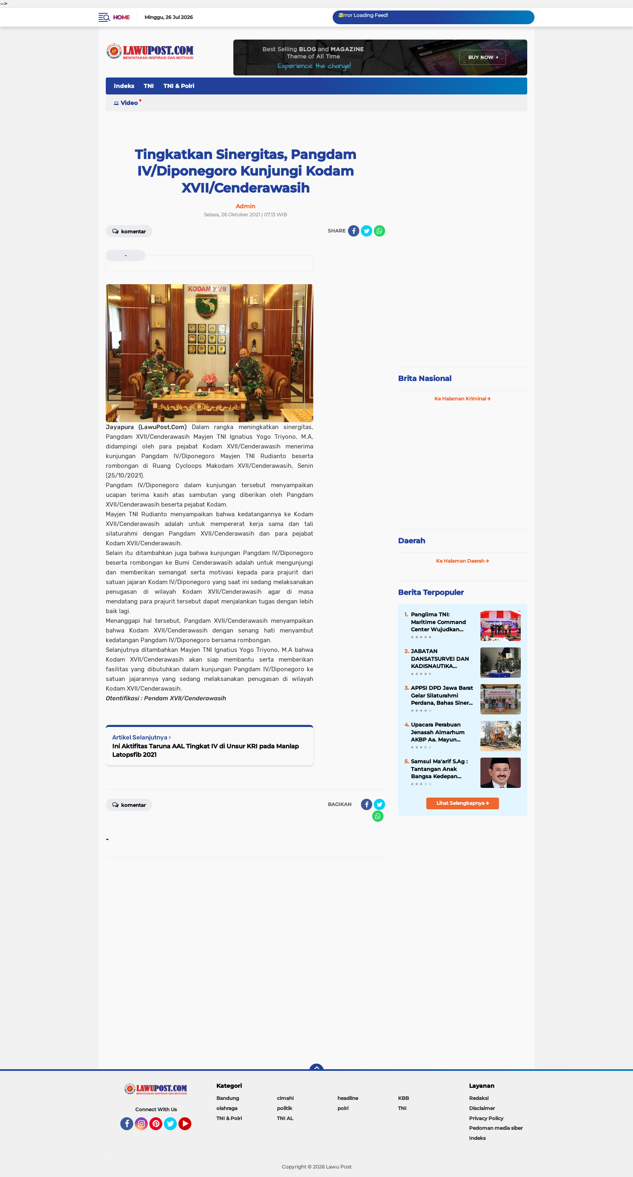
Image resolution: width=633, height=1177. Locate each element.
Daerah (411, 540)
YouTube (190, 1127)
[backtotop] (316, 1071)
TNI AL (285, 1118)
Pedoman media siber (496, 1128)
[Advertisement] (462, 306)
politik (284, 1108)
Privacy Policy (486, 1118)
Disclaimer (482, 1108)
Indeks (124, 86)
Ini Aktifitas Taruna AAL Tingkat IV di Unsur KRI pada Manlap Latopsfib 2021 (205, 750)
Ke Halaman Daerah (462, 561)
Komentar (129, 231)
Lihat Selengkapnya (462, 803)
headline (347, 1098)
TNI (149, 86)
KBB (403, 1098)
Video (129, 103)
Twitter (174, 1127)
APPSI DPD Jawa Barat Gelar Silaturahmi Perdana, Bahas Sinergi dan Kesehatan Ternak (442, 695)
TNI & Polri (178, 86)
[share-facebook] (353, 231)
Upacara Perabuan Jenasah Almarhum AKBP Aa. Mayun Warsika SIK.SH (438, 732)
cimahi (285, 1098)
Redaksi (478, 1098)
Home (121, 17)
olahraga (226, 1108)
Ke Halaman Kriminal (462, 399)
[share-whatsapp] (379, 231)
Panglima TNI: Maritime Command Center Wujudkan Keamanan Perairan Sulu (438, 622)
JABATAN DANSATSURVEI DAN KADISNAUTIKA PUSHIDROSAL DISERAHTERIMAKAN (440, 659)
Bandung (227, 1098)
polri (342, 1108)
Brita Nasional (424, 378)
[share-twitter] (366, 231)
